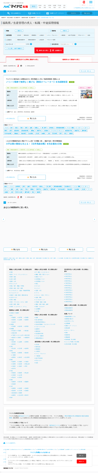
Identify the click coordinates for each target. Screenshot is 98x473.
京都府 (20, 361)
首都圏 (54, 5)
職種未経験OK (69, 308)
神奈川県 (14, 333)
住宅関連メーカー (40, 279)
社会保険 (30, 133)
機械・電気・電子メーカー (42, 274)
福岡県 (14, 388)
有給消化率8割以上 (40, 322)
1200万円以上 (68, 294)
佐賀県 (20, 388)
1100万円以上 (68, 292)
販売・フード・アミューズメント (18, 274)
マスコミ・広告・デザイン (42, 295)
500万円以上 (68, 278)
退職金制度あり (40, 338)
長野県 (26, 342)
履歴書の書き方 (69, 319)
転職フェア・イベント (57, 13)
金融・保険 (38, 297)
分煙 (10, 130)
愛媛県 (26, 381)
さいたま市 (20, 335)
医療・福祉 (13, 276)
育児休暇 (54, 133)
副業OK (38, 329)
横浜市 (14, 337)
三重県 (14, 355)
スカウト (73, 13)
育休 (26, 189)
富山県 (14, 348)
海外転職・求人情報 (70, 339)
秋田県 (14, 319)
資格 (66, 332)
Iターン (86, 127)
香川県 (20, 381)
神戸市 (14, 368)
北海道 (39, 5)
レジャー (38, 288)
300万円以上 (68, 274)
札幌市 (17, 313)
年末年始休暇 (7, 133)
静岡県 (20, 352)
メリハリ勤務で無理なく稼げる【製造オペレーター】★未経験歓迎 (36, 82)
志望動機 (67, 323)
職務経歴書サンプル (70, 316)
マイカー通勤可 (40, 336)
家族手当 (77, 130)
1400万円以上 (68, 299)
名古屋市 (27, 357)
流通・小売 (38, 290)
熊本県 (14, 390)
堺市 (26, 366)
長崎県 (26, 388)
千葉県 (19, 330)
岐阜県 (14, 352)
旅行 (11, 127)
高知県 (14, 384)
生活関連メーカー (40, 281)
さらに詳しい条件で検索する (15, 48)
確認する (81, 461)
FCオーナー (39, 360)
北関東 (49, 5)
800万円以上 (68, 285)
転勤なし (37, 127)
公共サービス (13, 297)
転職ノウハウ (36, 13)
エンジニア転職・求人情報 (72, 341)
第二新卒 (44, 127)
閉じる (81, 455)
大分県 (20, 390)
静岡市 (14, 357)
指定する (20, 30)
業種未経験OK (69, 310)
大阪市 (20, 366)
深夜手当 (39, 130)
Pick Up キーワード (17, 449)
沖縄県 (20, 393)
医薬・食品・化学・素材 (16, 288)
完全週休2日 (67, 186)
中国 (50, 7)
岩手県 (20, 317)
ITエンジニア (13, 283)
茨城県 (14, 326)
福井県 (26, 348)
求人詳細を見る (11, 118)
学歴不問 (34, 186)
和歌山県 (27, 364)
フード (37, 293)
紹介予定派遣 (39, 358)
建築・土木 (13, 281)
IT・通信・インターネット (42, 272)
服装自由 (38, 331)
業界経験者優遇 (60, 127)
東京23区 (27, 335)
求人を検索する (16, 13)
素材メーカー (39, 276)
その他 (37, 311)
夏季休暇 (84, 130)
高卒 (60, 133)
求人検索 (6, 449)
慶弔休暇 (27, 192)
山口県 (20, 375)
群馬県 (26, 326)
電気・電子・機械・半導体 (17, 286)
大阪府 (26, 361)
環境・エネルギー (40, 306)
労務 (21, 127)
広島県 (14, 375)
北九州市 (21, 395)
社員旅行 (46, 130)
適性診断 (67, 328)
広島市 (20, 377)
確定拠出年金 (68, 130)
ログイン (84, 5)
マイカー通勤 (70, 127)
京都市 (14, 366)
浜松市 (20, 357)
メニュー (91, 5)
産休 (21, 189)
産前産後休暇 (24, 130)
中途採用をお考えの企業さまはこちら (84, 8)
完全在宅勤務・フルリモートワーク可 (45, 324)
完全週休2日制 (39, 333)
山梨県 (20, 342)
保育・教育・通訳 (14, 304)
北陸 (64, 5)
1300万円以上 (68, 297)
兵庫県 (14, 364)
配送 (16, 127)
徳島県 (14, 381)
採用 (26, 127)
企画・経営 (13, 279)
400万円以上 (68, 276)
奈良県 (20, 364)
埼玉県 (14, 330)
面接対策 (67, 335)
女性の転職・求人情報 (71, 344)
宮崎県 (26, 390)
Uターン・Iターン (69, 330)
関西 (45, 7)
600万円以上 (68, 281)
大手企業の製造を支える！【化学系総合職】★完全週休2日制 (34, 144)
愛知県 (26, 352)
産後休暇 (16, 130)
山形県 (20, 319)
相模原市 (27, 337)
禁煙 (5, 130)
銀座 (5, 186)
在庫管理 (17, 186)
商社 (37, 283)
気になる (87, 13)
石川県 (20, 348)
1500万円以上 (68, 301)
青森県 (14, 317)
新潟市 (14, 344)
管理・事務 (13, 299)
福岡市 (14, 395)
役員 (37, 362)
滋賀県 (14, 361)
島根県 (20, 373)
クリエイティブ (14, 293)
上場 (48, 133)
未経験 (43, 133)
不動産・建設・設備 (41, 302)
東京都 (26, 330)
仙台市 (14, 322)
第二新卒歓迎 (39, 319)
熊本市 (26, 395)
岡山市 (14, 377)
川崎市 (19, 337)
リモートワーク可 (40, 326)
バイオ (6, 127)
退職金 (32, 130)
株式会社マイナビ (24, 416)
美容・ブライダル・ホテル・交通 (18, 302)
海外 (64, 7)
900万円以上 (68, 288)
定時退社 (51, 127)
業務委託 (38, 349)
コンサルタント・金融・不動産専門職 (20, 290)
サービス (38, 286)
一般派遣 (38, 356)
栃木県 (20, 326)
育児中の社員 (18, 192)
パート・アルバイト (41, 353)
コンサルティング (40, 299)
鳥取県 (14, 373)
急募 (31, 127)
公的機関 (38, 309)
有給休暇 (23, 133)
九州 (59, 7)
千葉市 (14, 335)
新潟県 (14, 342)
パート (89, 189)
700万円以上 (68, 283)
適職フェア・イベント (71, 325)
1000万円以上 (68, 290)
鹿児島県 (14, 393)
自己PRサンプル (69, 321)
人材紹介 (38, 351)
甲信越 (59, 5)
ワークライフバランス (57, 130)
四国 (54, 7)
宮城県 (26, 317)
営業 (11, 272)
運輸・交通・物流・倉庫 (42, 304)
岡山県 (26, 373)
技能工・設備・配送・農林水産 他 (19, 295)
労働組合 (16, 133)
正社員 (37, 133)
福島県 (71, 133)
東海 (40, 7)
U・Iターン (79, 127)
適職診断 (67, 337)
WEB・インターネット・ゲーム (18, 306)
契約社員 (38, 346)
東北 (33, 6)
